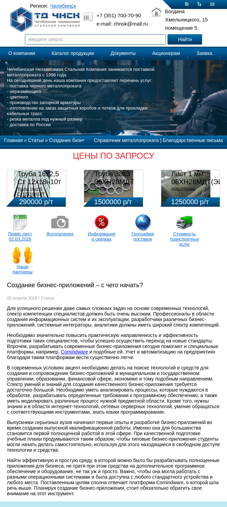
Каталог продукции (73, 53)
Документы (123, 53)
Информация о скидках (102, 236)
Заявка (204, 53)
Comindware (74, 352)
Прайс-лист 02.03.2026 (20, 236)
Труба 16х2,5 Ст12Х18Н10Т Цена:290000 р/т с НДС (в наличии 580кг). (39, 196)
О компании (21, 53)
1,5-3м (100, 189)
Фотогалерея (59, 233)
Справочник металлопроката (126, 140)
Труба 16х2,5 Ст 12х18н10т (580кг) (39, 182)
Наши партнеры (22, 269)
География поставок (142, 236)
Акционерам (166, 53)
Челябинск (63, 6)
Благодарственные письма (193, 140)
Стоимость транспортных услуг (184, 239)
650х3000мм (183, 189)
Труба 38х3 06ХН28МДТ (114, 178)
